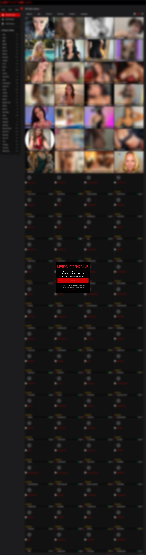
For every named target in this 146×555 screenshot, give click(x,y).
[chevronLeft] (21, 8)
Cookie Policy (80, 285)
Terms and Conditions (78, 287)
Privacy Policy (65, 287)
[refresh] (40, 9)
